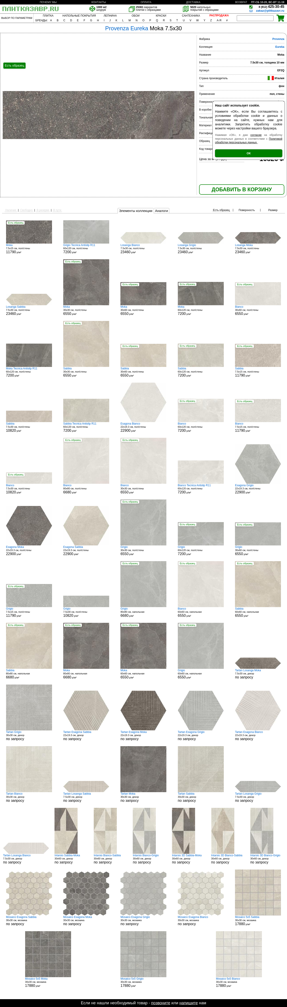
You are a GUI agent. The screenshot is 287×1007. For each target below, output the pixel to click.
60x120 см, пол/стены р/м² (86, 249)
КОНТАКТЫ (98, 2)
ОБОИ (135, 15)
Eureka (279, 46)
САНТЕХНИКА (191, 15)
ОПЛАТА (146, 2)
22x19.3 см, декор (86, 735)
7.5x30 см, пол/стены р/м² (143, 249)
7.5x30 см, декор (258, 674)
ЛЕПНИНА (110, 15)
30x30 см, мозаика (29, 920)
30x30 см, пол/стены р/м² (86, 310)
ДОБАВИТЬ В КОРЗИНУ (242, 189)
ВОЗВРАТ (241, 2)
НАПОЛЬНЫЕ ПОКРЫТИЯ (79, 15)
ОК (249, 153)
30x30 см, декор (29, 735)
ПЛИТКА (48, 15)
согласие (256, 135)
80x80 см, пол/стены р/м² (86, 489)
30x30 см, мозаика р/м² (258, 920)
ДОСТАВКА (193, 2)
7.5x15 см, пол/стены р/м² (29, 249)
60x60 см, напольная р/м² (201, 612)
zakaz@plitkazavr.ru (270, 10)
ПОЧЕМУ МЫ (48, 2)
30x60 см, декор (71, 859)
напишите (188, 1003)
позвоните (160, 1003)
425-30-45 (271, 7)
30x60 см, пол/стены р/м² (143, 310)
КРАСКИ (161, 15)
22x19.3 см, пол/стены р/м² (143, 427)
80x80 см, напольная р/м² (143, 612)
